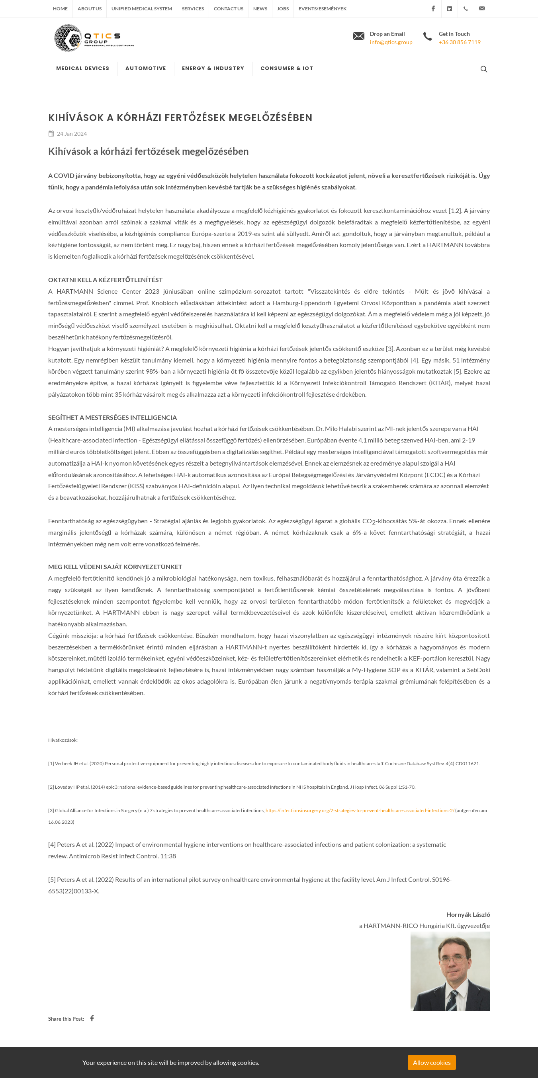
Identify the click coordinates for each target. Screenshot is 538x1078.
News (260, 9)
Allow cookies (432, 1062)
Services (193, 9)
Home (60, 9)
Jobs (283, 9)
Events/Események (322, 9)
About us (90, 9)
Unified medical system (142, 9)
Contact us (228, 9)
